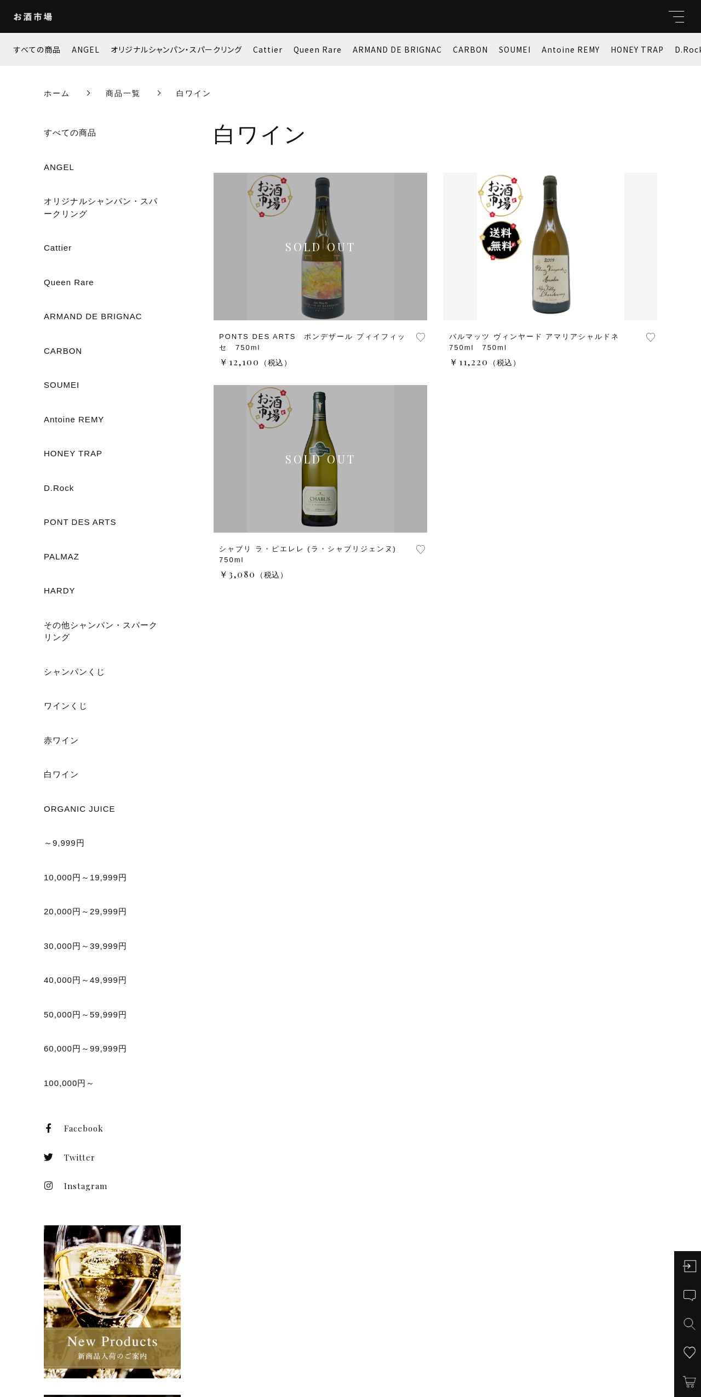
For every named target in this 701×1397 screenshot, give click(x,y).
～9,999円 (64, 842)
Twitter (69, 1157)
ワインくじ (66, 705)
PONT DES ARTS (80, 522)
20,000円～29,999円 (85, 911)
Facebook (74, 1128)
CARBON (470, 49)
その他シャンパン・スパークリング (101, 631)
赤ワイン (61, 740)
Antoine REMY (571, 49)
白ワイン (61, 774)
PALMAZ (61, 556)
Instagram (75, 1185)
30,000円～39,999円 (85, 946)
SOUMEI (515, 49)
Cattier (268, 49)
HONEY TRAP (637, 49)
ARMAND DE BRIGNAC (397, 49)
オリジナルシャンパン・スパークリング (176, 49)
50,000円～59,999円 (85, 1014)
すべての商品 (37, 49)
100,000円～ (69, 1083)
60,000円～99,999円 (85, 1048)
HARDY (60, 590)
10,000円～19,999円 (85, 877)
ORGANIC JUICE (80, 808)
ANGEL (86, 49)
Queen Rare (318, 49)
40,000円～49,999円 (85, 980)
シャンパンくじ (74, 671)
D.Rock (59, 488)
